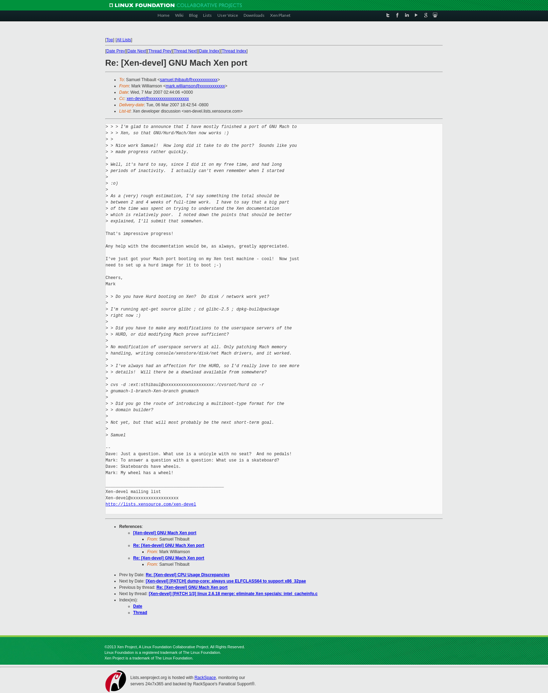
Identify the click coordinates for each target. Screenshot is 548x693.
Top (109, 39)
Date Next (136, 51)
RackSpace (205, 677)
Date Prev (115, 51)
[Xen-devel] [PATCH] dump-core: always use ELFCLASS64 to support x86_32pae (226, 581)
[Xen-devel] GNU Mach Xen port (164, 532)
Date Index (209, 51)
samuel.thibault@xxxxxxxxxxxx (188, 79)
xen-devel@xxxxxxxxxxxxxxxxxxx (158, 98)
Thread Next (185, 51)
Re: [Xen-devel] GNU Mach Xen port (168, 545)
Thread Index (234, 51)
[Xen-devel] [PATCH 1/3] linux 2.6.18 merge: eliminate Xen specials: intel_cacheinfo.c (233, 593)
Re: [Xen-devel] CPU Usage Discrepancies (188, 574)
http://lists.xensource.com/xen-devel (151, 504)
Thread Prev (159, 51)
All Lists (124, 39)
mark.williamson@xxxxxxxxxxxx (195, 86)
